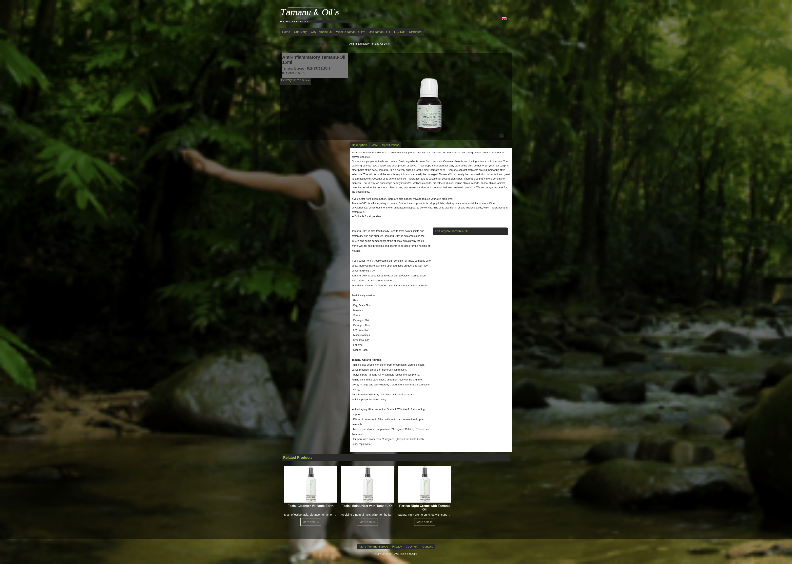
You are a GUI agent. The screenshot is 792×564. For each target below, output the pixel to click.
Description (359, 145)
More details (311, 522)
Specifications (390, 145)
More (374, 145)
